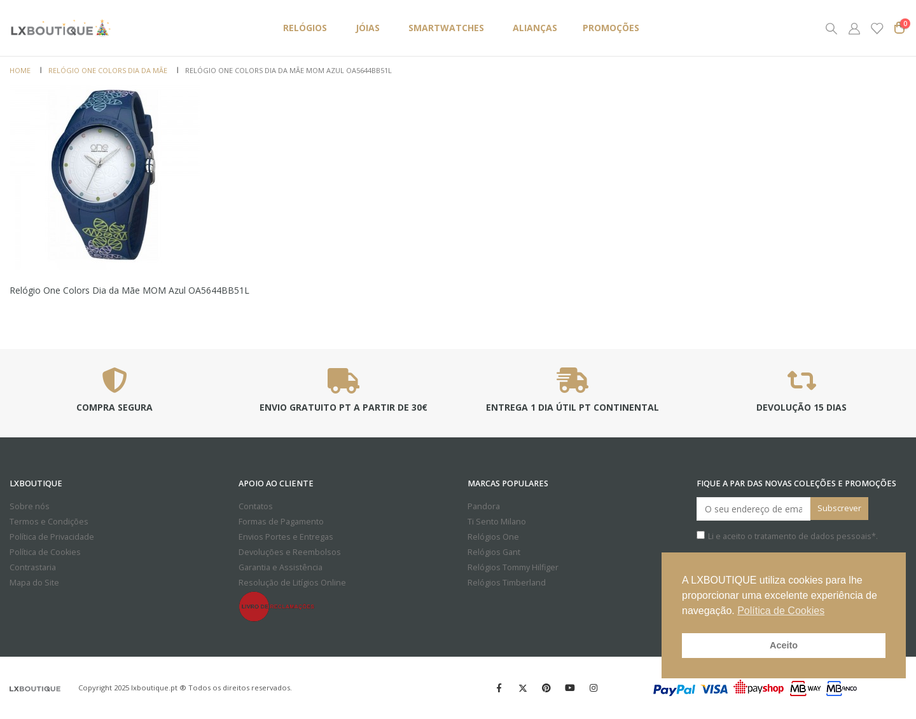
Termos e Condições (49, 521)
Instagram (593, 687)
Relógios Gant (494, 552)
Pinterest (546, 687)
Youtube (569, 687)
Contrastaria (33, 567)
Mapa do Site (34, 582)
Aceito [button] (784, 645)
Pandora (484, 506)
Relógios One (493, 536)
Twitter (522, 687)
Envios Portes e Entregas (286, 536)
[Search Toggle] (831, 28)
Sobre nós (30, 506)
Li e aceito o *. (787, 536)
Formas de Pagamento (281, 521)
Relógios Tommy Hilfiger (513, 567)
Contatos (256, 506)
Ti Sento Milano (497, 521)
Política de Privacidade (52, 536)
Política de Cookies (45, 552)
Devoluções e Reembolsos (290, 552)
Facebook (499, 687)
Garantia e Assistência (281, 567)
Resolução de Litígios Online (292, 582)
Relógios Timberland (507, 582)
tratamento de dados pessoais (812, 536)
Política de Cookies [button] (780, 610)
